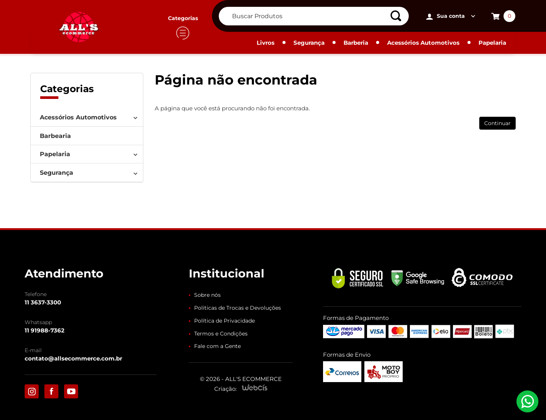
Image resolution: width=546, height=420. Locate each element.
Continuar (497, 123)
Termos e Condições (221, 333)
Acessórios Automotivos (423, 42)
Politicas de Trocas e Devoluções (237, 307)
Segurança (309, 42)
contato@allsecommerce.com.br (73, 358)
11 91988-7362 (44, 330)
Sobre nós (207, 294)
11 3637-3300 (43, 302)
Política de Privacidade (224, 320)
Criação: (225, 388)
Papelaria (492, 42)
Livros (266, 42)
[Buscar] (398, 16)
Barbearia (55, 135)
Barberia (356, 42)
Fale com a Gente (217, 346)
